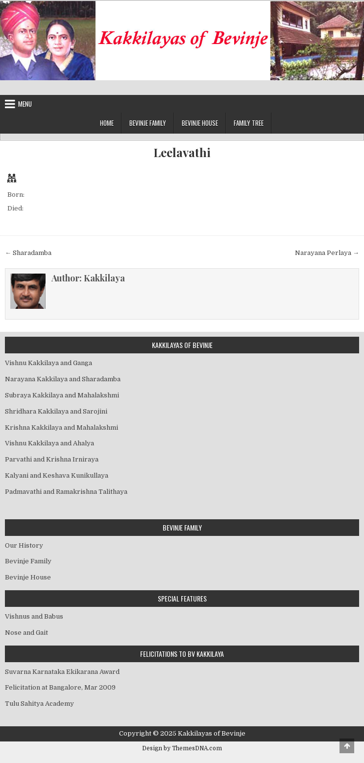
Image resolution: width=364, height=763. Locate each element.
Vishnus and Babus (34, 616)
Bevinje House (200, 123)
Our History (24, 545)
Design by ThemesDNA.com (182, 748)
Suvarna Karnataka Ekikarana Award (62, 671)
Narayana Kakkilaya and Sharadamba (63, 379)
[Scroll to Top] (347, 746)
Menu (25, 104)
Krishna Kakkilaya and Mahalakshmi (61, 427)
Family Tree (249, 123)
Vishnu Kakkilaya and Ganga (48, 363)
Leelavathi (182, 152)
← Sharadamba (28, 252)
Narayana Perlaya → (327, 252)
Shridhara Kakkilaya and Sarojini (56, 411)
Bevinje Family (147, 123)
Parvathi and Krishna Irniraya (51, 459)
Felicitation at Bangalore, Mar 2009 (60, 687)
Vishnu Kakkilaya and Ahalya (49, 443)
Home (107, 123)
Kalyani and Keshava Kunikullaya (56, 475)
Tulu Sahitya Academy (39, 703)
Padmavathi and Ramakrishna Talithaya (66, 491)
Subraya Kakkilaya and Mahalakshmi (62, 395)
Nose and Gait (26, 632)
